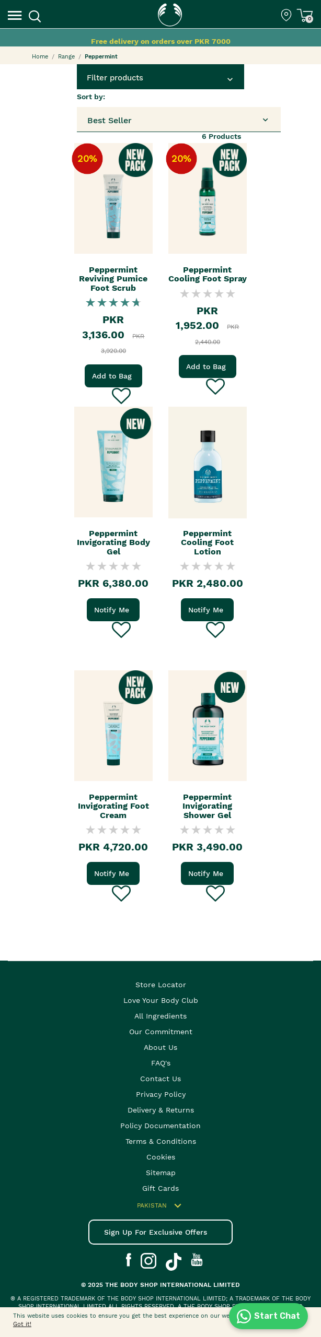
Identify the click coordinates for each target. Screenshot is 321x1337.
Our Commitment (160, 1031)
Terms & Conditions (160, 1141)
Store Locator (160, 984)
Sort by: (91, 96)
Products (221, 136)
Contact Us (160, 1078)
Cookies (160, 1157)
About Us (160, 1047)
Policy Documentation (160, 1125)
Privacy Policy (161, 1094)
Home (40, 56)
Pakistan (161, 1206)
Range (66, 56)
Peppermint (101, 56)
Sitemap (161, 1172)
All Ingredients (160, 1016)
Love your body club (160, 1000)
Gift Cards (160, 1188)
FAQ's (160, 1063)
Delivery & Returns (161, 1110)
